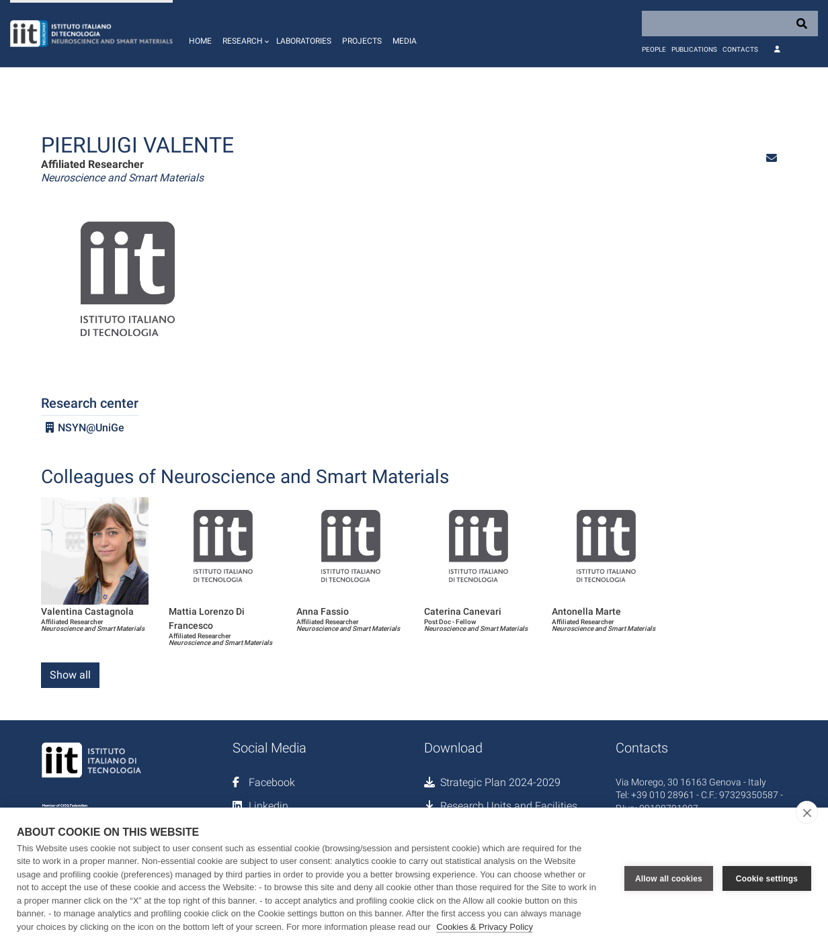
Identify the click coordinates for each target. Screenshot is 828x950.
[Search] (730, 23)
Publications (694, 49)
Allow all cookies (668, 878)
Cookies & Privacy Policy (484, 927)
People (654, 49)
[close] (807, 812)
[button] (244, 33)
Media (404, 41)
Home (200, 41)
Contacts (740, 49)
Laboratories (303, 41)
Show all (70, 674)
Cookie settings (767, 878)
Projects (362, 41)
